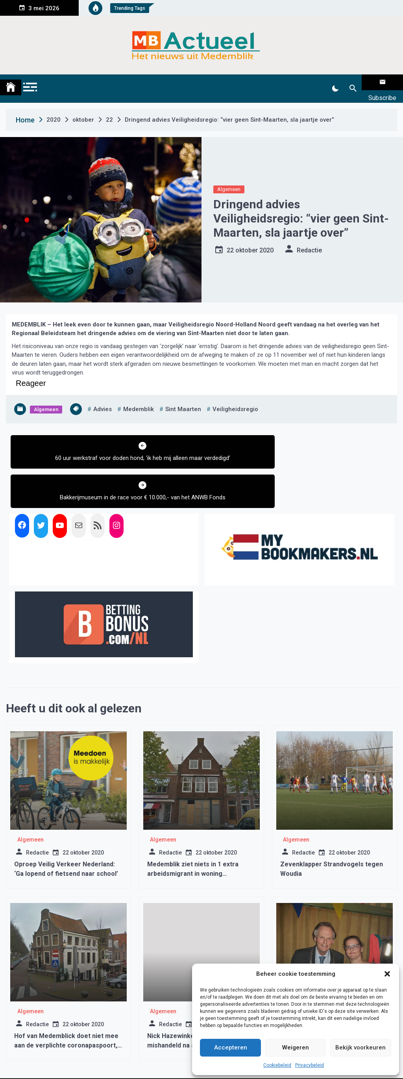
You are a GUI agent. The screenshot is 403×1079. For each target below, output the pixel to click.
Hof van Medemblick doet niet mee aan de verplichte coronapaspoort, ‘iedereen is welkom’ (66, 1005)
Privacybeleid (309, 1065)
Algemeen (228, 179)
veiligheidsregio (235, 399)
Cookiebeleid (277, 1065)
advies (102, 399)
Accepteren (230, 1047)
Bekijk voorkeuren (360, 1047)
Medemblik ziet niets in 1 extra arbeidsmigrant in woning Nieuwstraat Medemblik (192, 833)
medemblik (138, 399)
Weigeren (295, 1047)
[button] (387, 974)
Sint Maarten (183, 399)
